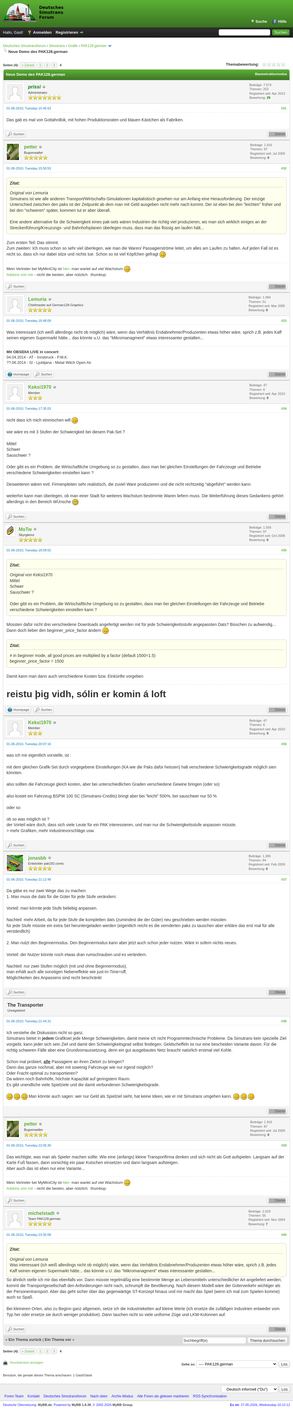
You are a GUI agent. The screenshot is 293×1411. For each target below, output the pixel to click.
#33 (283, 320)
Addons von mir (20, 274)
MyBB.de (45, 1405)
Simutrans (57, 46)
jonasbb (37, 858)
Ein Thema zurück (25, 1339)
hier (66, 269)
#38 (283, 1021)
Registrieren (67, 32)
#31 (283, 108)
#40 (283, 1234)
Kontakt (34, 1396)
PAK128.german (94, 46)
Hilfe (282, 21)
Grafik (73, 46)
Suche (261, 21)
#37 (283, 879)
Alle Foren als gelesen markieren (163, 1396)
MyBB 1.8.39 (81, 1405)
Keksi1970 (39, 387)
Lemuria (37, 299)
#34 (283, 408)
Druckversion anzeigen (26, 1362)
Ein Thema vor (58, 1339)
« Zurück (28, 65)
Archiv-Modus (122, 1396)
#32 (283, 168)
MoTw (25, 529)
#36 (283, 744)
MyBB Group (122, 1405)
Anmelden (42, 32)
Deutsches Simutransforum (24, 46)
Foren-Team (14, 1396)
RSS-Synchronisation (210, 1396)
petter (30, 146)
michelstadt (41, 1213)
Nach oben (98, 1396)
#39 (283, 1145)
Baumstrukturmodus (271, 74)
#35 (283, 550)
